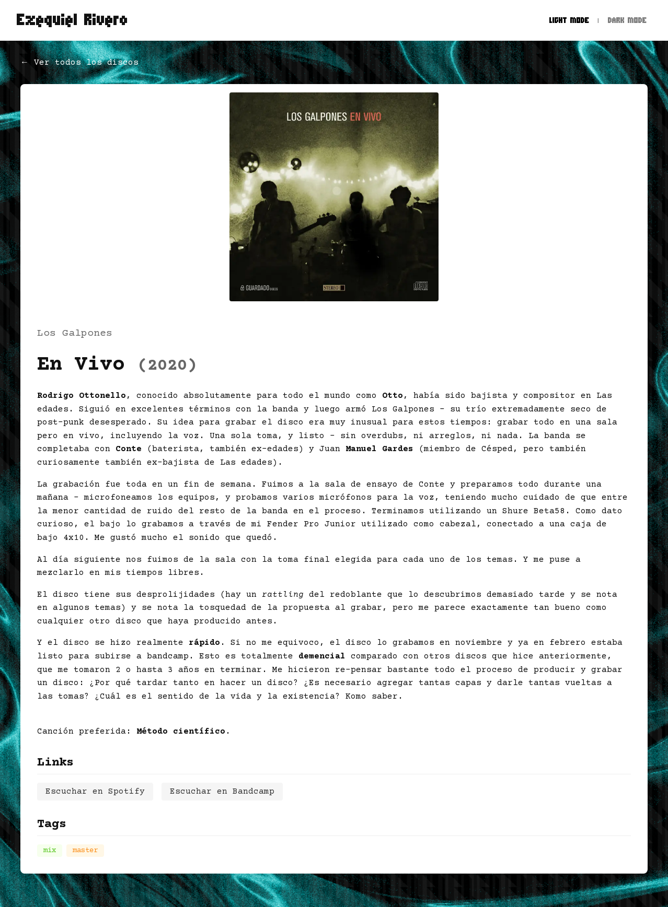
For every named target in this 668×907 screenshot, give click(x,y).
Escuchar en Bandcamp (222, 791)
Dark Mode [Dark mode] (627, 20)
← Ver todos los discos (79, 62)
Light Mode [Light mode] (569, 20)
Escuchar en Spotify (95, 791)
